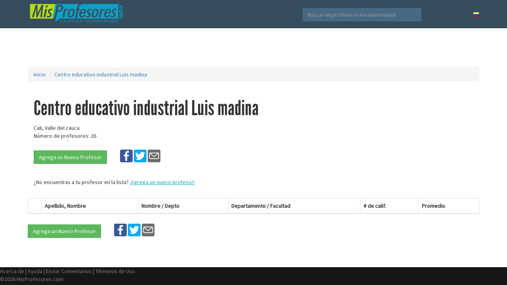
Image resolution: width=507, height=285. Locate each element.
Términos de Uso (115, 271)
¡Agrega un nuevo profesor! (162, 182)
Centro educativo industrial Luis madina (100, 74)
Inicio (40, 74)
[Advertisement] (253, 47)
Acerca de (12, 271)
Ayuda (35, 271)
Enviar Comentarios (69, 271)
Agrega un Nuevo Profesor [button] (70, 157)
